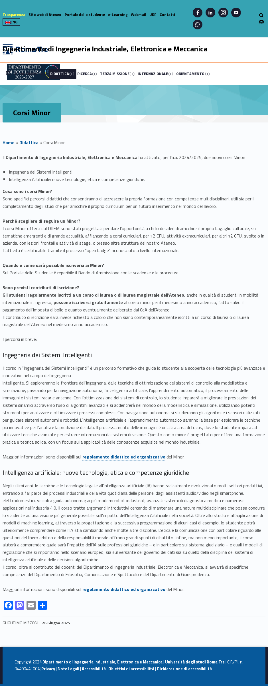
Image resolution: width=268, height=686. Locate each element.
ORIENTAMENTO (193, 74)
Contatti (167, 14)
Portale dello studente (85, 14)
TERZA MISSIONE (117, 74)
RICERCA (87, 74)
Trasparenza (14, 14)
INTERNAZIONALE (155, 74)
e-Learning (118, 14)
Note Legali (68, 669)
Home (8, 74)
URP (153, 14)
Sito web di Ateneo (45, 14)
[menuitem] (8, 73)
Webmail (138, 14)
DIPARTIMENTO (31, 74)
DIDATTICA (62, 74)
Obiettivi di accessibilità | (132, 669)
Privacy (48, 669)
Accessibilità (94, 669)
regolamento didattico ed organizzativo (123, 456)
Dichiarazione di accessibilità (184, 669)
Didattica (28, 142)
